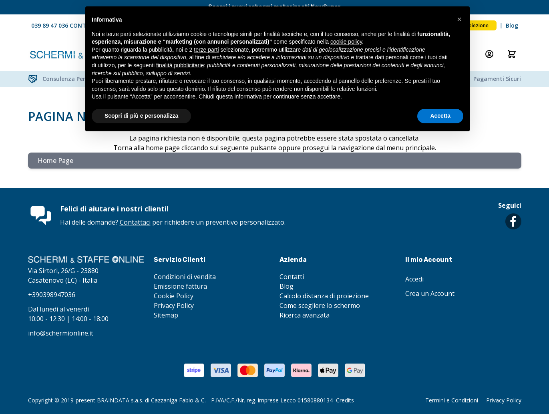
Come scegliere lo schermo (320, 305)
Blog (512, 25)
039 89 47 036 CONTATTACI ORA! (76, 25)
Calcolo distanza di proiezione (324, 295)
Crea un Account (429, 293)
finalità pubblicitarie (180, 65)
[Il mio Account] (489, 54)
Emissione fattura (180, 286)
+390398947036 (51, 294)
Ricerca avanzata (305, 315)
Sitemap (166, 315)
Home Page (55, 160)
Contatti (292, 276)
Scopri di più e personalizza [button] (141, 116)
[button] (459, 19)
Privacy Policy (174, 305)
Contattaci (135, 222)
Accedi (414, 279)
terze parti (206, 49)
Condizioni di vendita (185, 276)
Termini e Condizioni (451, 400)
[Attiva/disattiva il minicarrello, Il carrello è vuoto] (512, 54)
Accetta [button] (440, 116)
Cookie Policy (173, 295)
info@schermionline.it (60, 333)
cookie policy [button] (346, 41)
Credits (345, 400)
